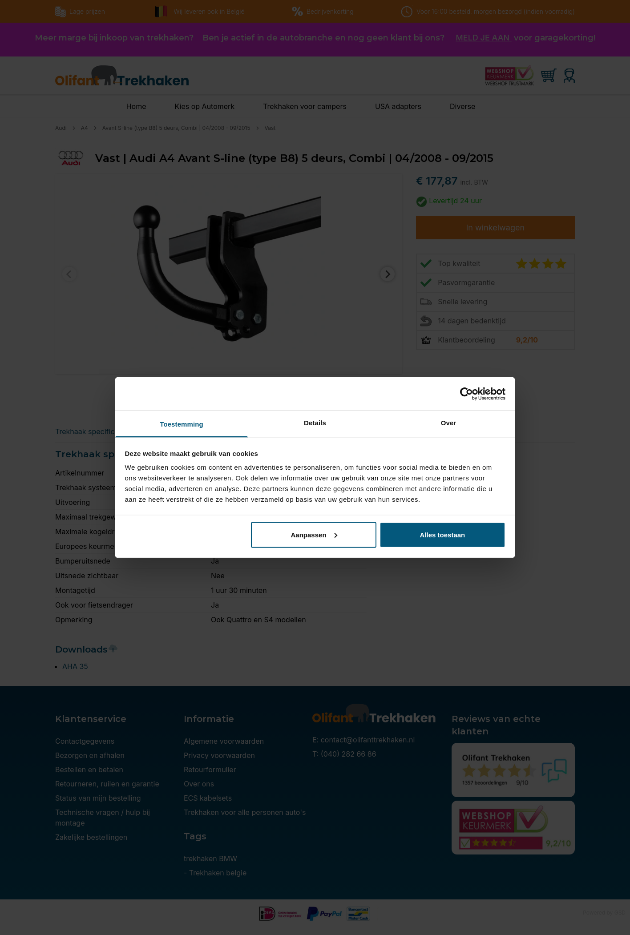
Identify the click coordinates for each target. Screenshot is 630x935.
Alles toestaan (442, 534)
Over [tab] (448, 423)
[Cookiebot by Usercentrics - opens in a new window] (466, 393)
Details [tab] (315, 423)
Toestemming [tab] (181, 424)
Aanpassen (314, 534)
